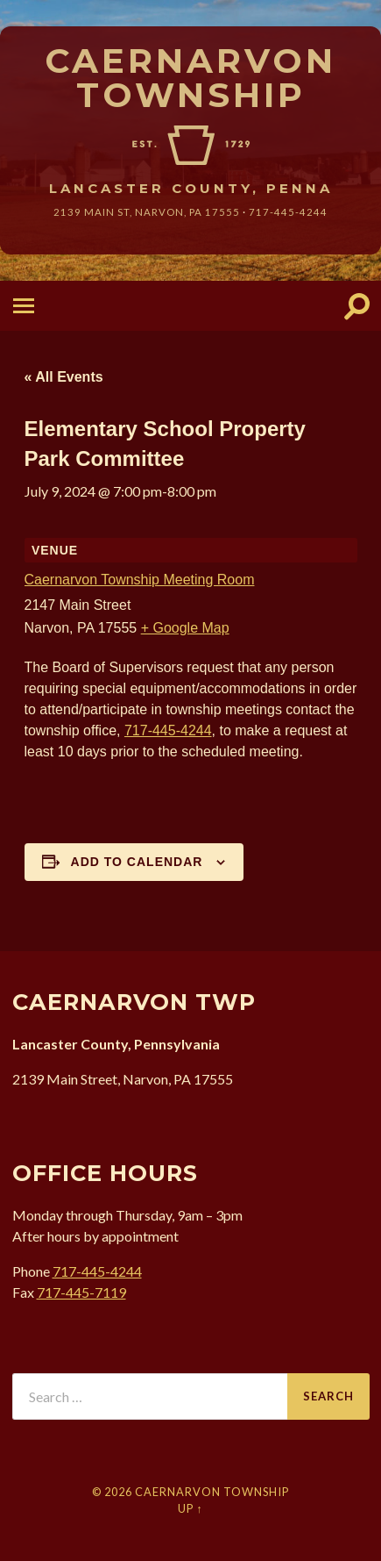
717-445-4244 (288, 212)
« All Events (64, 376)
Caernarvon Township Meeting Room (140, 579)
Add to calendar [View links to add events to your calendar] (137, 862)
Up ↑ (190, 1508)
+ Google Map (185, 627)
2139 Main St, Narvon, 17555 (146, 212)
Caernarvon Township (190, 77)
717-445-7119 (81, 1292)
